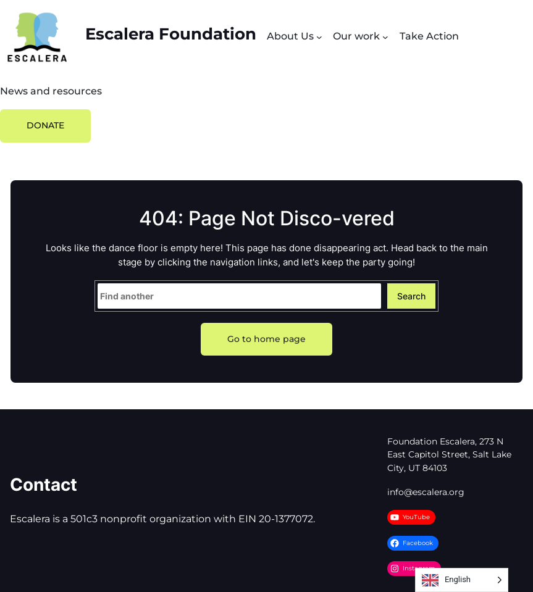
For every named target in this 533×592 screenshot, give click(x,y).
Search (411, 296)
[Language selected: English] (461, 580)
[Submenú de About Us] (319, 37)
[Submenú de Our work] (385, 37)
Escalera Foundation (170, 34)
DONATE (45, 125)
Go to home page (266, 338)
